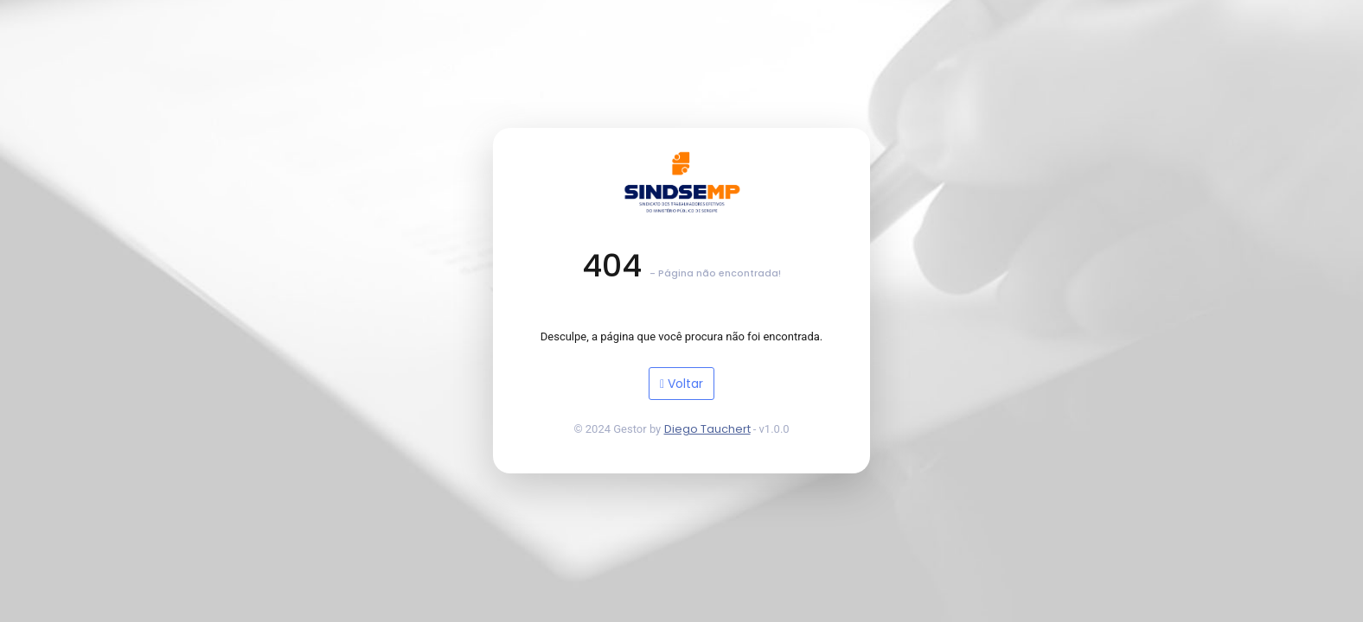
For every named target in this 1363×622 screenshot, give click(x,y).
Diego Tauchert (707, 429)
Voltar (681, 383)
